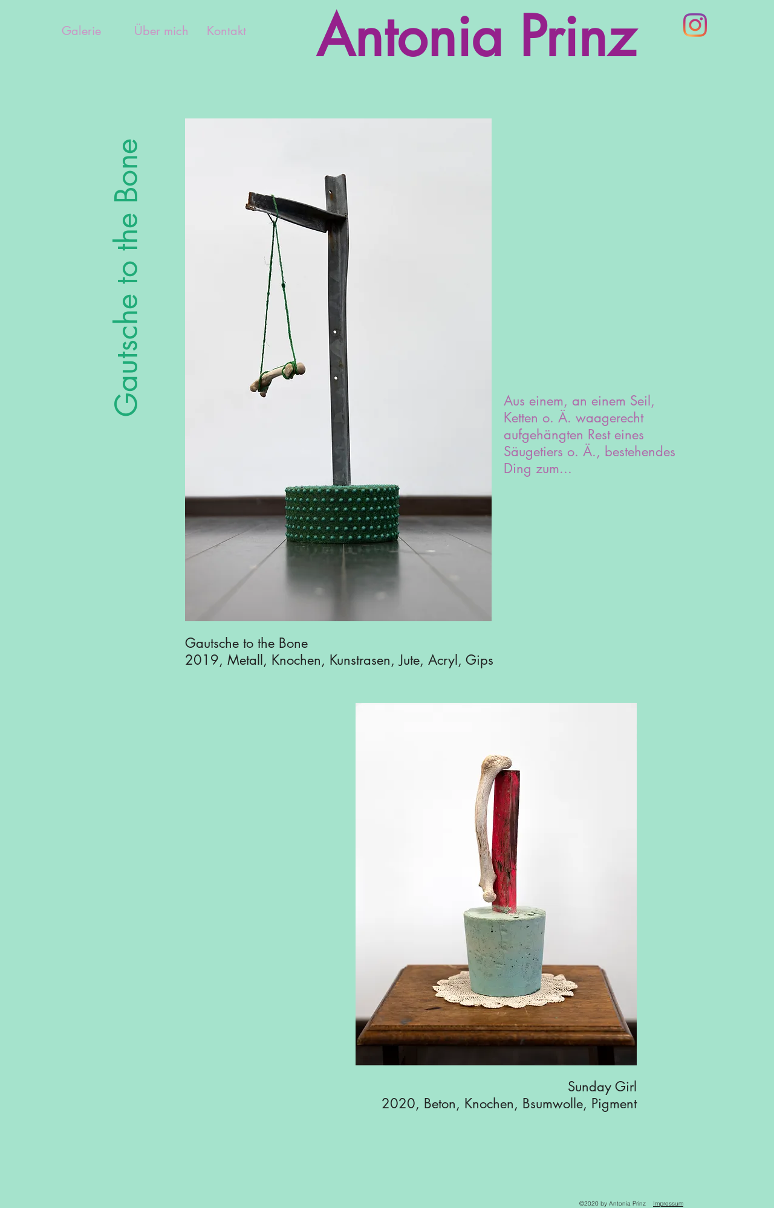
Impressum (668, 1203)
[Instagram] (695, 25)
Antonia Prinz (476, 36)
